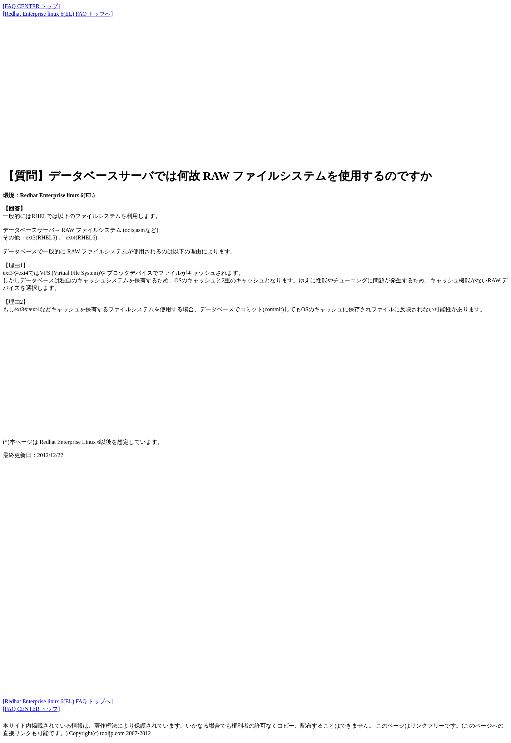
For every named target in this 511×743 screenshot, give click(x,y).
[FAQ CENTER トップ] (31, 6)
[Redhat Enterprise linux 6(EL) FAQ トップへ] (58, 14)
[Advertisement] (217, 86)
